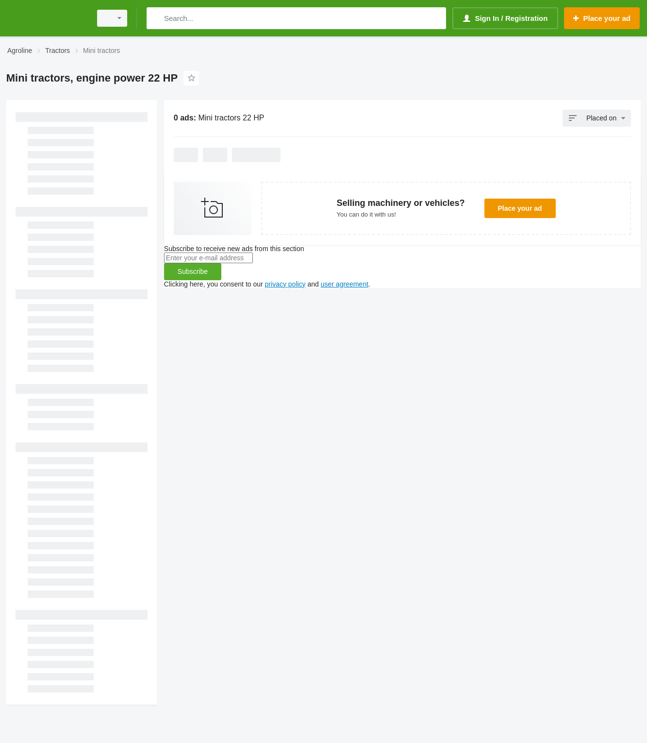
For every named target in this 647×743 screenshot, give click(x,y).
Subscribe (193, 271)
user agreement (344, 284)
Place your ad (520, 208)
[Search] (156, 18)
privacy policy (285, 284)
